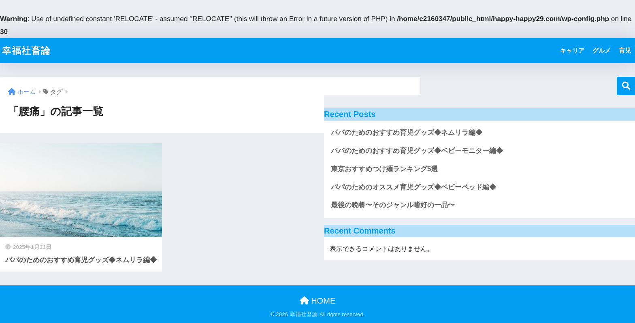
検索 (626, 86)
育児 (625, 50)
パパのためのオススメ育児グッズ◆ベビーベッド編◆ (413, 187)
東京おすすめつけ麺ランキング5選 (384, 169)
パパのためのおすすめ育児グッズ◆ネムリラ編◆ (406, 132)
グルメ (601, 50)
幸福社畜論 (26, 50)
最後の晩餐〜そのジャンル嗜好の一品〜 (393, 205)
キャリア (572, 50)
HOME (318, 300)
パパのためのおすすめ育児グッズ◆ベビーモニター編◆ (417, 151)
